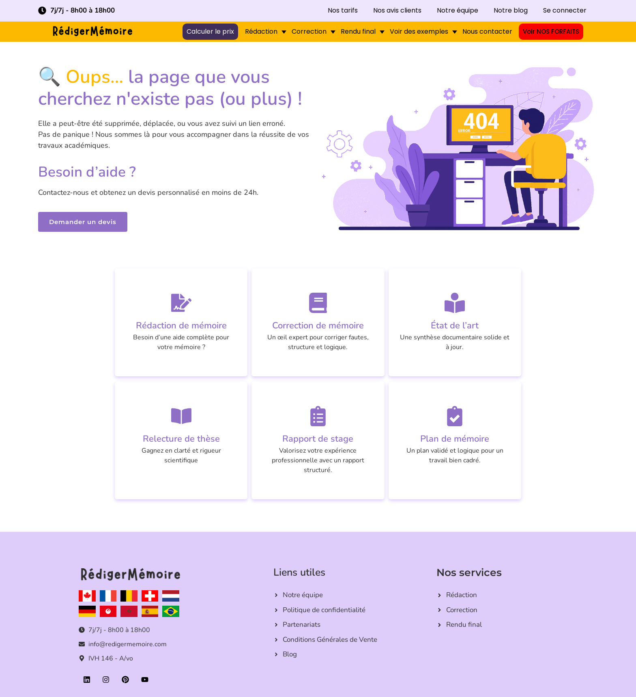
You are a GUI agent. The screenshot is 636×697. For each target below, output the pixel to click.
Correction (309, 31)
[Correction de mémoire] (318, 303)
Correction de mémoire (318, 325)
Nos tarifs (343, 10)
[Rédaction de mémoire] (181, 303)
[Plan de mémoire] (455, 416)
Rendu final (358, 31)
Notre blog (511, 10)
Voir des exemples (419, 31)
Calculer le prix (210, 32)
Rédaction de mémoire (181, 325)
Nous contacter (487, 31)
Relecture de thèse (181, 439)
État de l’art (455, 325)
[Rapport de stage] (318, 416)
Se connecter (565, 10)
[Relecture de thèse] (181, 416)
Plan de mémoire (454, 439)
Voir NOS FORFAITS (551, 32)
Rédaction (261, 31)
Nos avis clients (397, 10)
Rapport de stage (317, 439)
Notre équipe (457, 10)
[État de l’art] (455, 303)
